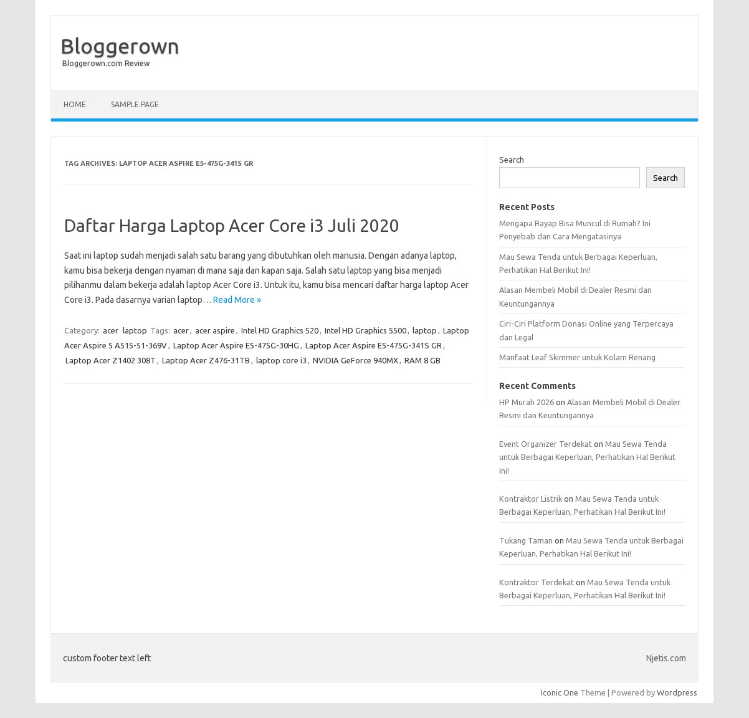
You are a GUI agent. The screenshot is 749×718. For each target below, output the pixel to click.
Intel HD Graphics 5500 (365, 330)
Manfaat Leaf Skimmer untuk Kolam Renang (577, 357)
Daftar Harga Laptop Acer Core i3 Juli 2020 (231, 225)
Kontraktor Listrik (530, 498)
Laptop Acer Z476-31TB (206, 360)
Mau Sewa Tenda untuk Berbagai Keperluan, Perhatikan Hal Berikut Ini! (587, 457)
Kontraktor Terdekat (536, 582)
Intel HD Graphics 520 (279, 330)
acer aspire (215, 330)
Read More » (237, 300)
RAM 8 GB (422, 360)
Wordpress (677, 692)
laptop (135, 330)
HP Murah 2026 (526, 402)
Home (75, 104)
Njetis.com (666, 658)
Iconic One (559, 692)
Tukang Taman (526, 540)
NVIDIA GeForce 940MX (355, 360)
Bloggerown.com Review (106, 63)
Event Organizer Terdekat (545, 443)
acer (110, 330)
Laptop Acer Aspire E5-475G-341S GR (373, 345)
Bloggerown (119, 45)
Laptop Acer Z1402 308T (110, 360)
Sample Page (135, 104)
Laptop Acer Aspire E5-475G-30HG (236, 345)
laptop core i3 (281, 360)
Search (511, 159)
